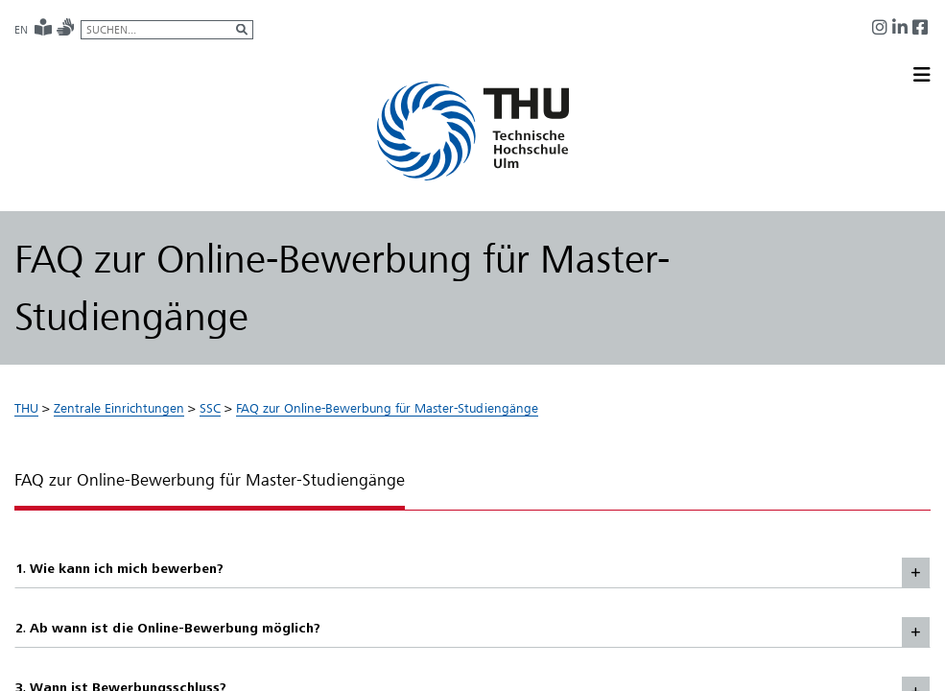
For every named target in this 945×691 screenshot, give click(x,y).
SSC (210, 408)
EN (21, 29)
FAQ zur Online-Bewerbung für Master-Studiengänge (387, 408)
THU (26, 408)
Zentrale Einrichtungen (119, 408)
